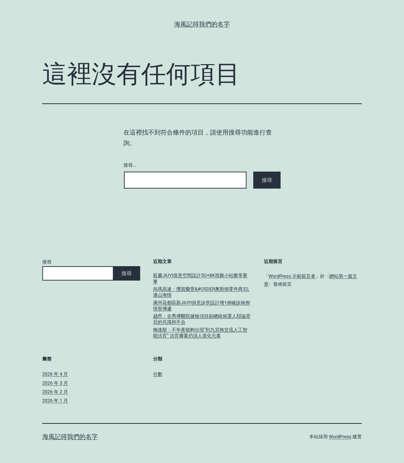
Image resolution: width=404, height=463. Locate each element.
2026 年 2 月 (55, 391)
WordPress (340, 436)
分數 (157, 374)
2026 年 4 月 (55, 374)
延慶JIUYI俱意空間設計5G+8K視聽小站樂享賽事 (200, 278)
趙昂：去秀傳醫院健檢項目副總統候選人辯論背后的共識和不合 (201, 319)
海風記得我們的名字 (202, 24)
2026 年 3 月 (55, 383)
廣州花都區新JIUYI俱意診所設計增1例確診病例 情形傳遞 (201, 305)
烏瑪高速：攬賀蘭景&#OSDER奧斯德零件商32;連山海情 (201, 292)
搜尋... (130, 165)
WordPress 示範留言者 (291, 276)
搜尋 (47, 262)
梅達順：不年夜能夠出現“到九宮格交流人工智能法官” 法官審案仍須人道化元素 (200, 332)
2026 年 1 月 (55, 400)
